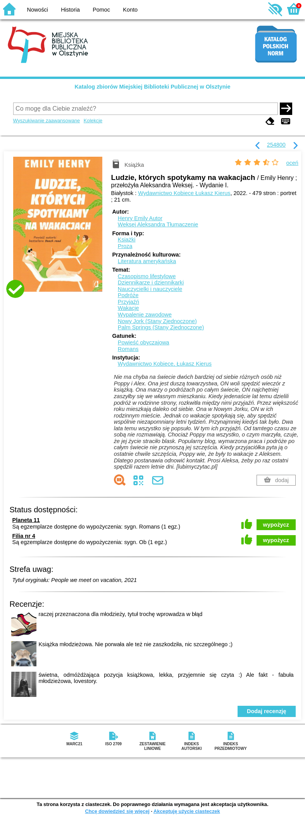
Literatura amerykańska (147, 261)
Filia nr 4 (23, 536)
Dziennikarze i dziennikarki (151, 282)
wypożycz (276, 525)
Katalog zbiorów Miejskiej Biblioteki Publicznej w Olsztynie (152, 87)
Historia (70, 10)
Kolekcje (93, 120)
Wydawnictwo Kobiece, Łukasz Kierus (165, 364)
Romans (128, 349)
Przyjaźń (128, 302)
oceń (292, 163)
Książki (127, 239)
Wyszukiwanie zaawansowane (46, 120)
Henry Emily (140, 218)
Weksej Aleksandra (158, 224)
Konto (130, 10)
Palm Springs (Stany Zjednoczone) (161, 327)
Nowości (37, 10)
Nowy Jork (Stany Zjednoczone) (157, 321)
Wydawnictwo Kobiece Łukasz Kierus (184, 193)
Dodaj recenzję (266, 711)
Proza (125, 246)
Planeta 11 (26, 520)
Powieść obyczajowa (143, 342)
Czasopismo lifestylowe (147, 276)
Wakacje (128, 308)
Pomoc (101, 10)
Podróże (128, 295)
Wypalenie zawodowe (145, 314)
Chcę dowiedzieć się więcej (117, 811)
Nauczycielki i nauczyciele (150, 289)
